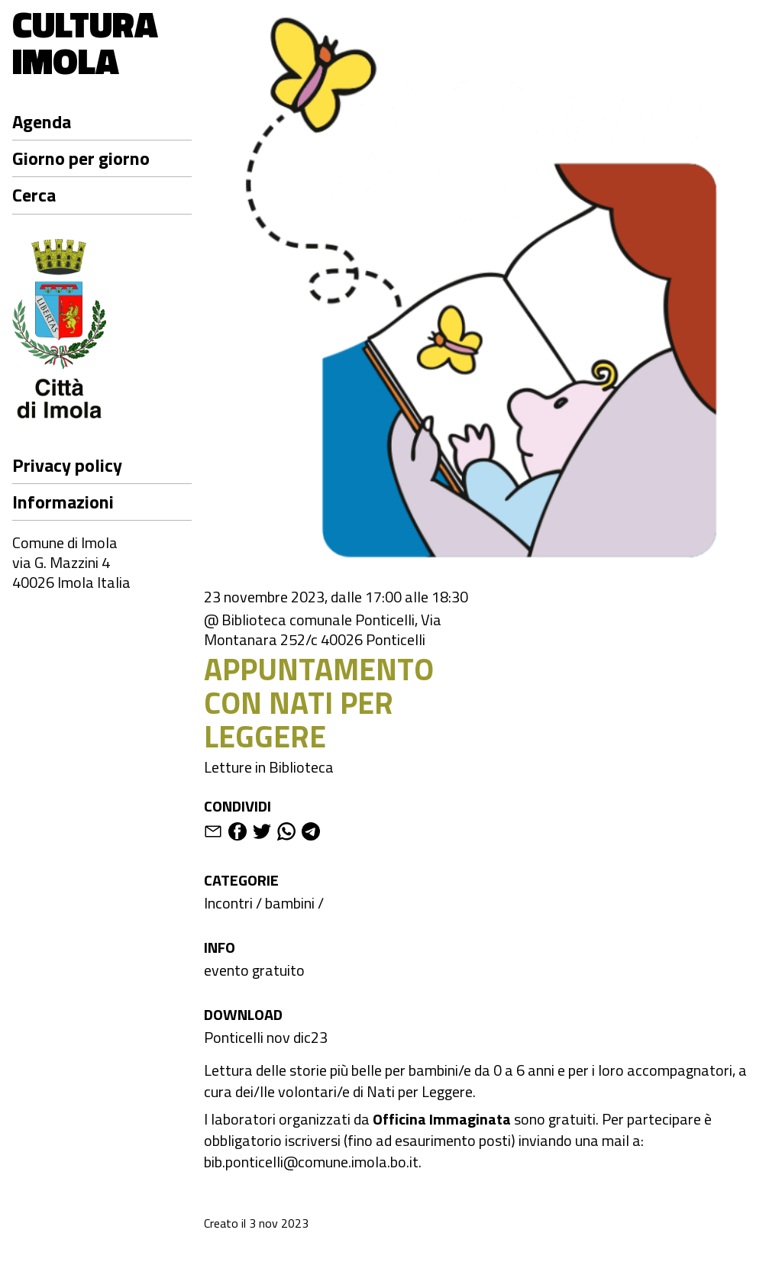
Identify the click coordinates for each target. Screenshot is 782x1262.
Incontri (228, 903)
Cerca (34, 194)
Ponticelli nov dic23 (266, 1037)
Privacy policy (67, 465)
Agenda (41, 121)
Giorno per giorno (81, 158)
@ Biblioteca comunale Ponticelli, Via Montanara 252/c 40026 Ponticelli (322, 630)
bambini (290, 903)
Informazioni (63, 501)
